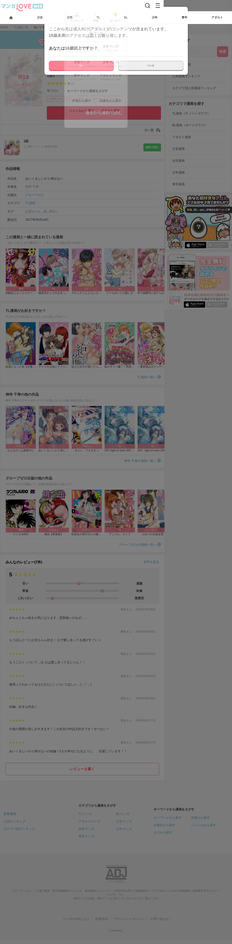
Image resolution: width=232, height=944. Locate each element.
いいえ (150, 65)
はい (81, 65)
